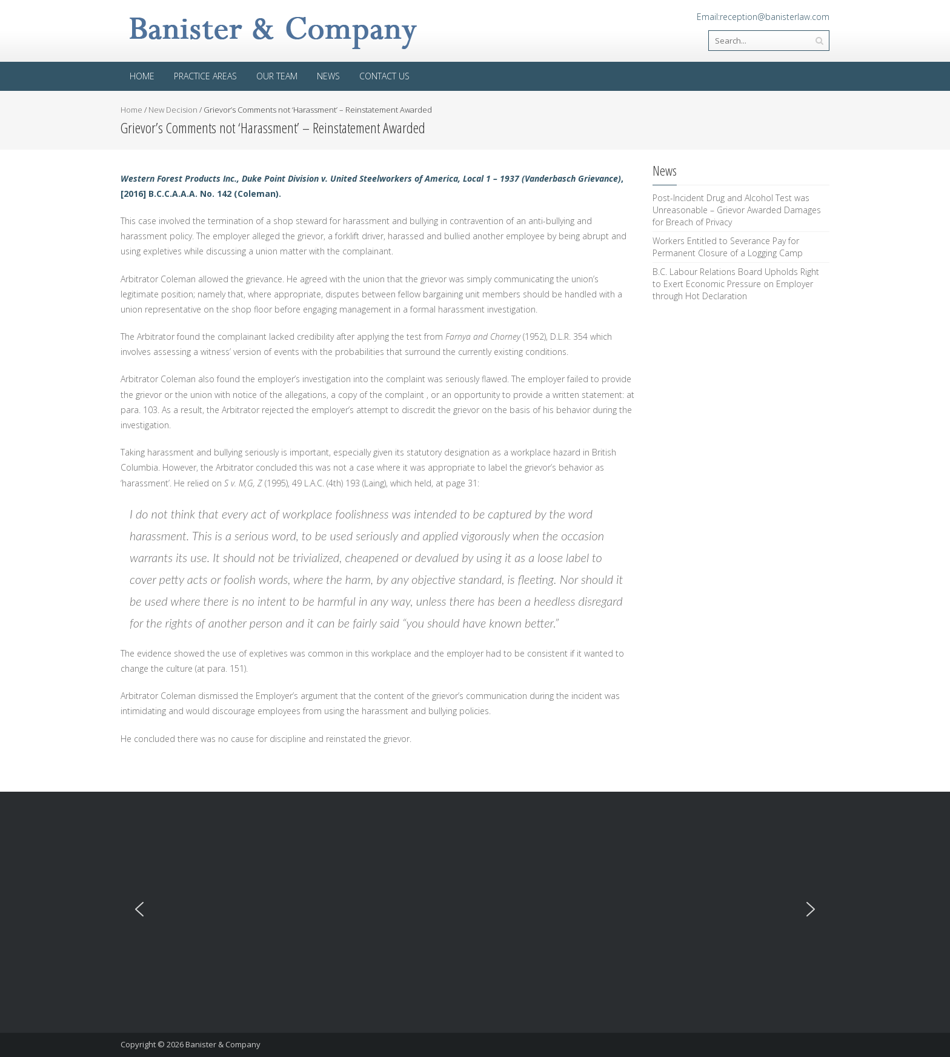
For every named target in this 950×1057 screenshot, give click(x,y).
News (328, 76)
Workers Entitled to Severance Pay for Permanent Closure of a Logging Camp (728, 247)
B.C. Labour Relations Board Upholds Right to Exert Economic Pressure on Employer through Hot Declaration (736, 284)
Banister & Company (223, 1044)
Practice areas (205, 76)
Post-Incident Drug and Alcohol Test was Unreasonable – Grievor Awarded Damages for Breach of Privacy (737, 210)
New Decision (173, 109)
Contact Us (384, 76)
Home (142, 76)
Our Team (276, 76)
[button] (139, 909)
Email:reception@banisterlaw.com (763, 16)
